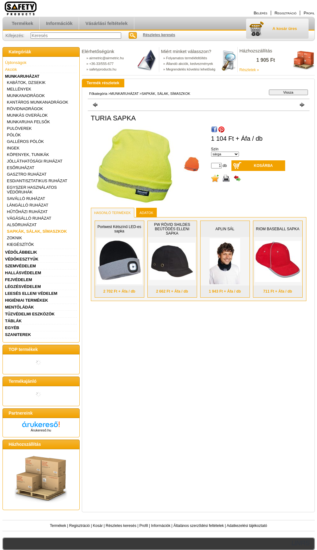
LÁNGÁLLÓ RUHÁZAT (27, 205)
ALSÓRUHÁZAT (22, 224)
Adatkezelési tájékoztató (247, 525)
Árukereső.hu (41, 430)
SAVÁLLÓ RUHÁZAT (26, 198)
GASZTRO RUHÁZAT (27, 174)
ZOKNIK (14, 238)
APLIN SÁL (225, 229)
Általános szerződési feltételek (198, 525)
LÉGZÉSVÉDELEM (23, 286)
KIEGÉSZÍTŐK (20, 244)
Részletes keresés (121, 525)
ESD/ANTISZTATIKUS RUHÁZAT (37, 180)
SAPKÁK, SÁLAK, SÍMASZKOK (37, 231)
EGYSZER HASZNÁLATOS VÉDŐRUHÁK (32, 189)
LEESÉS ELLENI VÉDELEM (31, 293)
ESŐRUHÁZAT (20, 167)
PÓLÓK (14, 135)
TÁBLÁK (13, 321)
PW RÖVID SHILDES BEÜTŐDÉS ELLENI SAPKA (172, 229)
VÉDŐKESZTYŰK (21, 259)
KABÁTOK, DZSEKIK (26, 82)
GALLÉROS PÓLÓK (25, 141)
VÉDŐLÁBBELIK (21, 252)
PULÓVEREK (19, 128)
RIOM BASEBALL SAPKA (278, 229)
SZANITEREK (18, 334)
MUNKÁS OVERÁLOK (27, 115)
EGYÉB (12, 327)
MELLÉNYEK (19, 89)
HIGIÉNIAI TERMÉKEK (26, 300)
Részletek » (249, 70)
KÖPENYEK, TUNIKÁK (28, 154)
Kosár (97, 525)
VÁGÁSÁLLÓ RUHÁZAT (29, 218)
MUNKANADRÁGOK (26, 95)
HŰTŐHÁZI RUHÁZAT (27, 211)
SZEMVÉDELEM (20, 266)
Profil (143, 525)
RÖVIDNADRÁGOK (25, 108)
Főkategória (98, 93)
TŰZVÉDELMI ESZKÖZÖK (30, 314)
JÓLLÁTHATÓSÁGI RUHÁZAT (34, 161)
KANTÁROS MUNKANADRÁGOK (37, 102)
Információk (160, 525)
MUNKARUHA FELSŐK (28, 121)
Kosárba (263, 165)
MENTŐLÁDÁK (19, 307)
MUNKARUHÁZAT (22, 76)
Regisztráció (79, 525)
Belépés (260, 13)
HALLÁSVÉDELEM (23, 272)
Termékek (58, 525)
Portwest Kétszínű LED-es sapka (119, 229)
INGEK (13, 148)
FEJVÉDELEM (18, 279)
